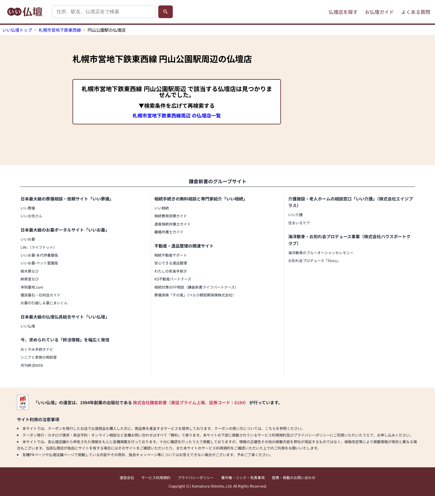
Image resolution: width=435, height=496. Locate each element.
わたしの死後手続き (170, 271)
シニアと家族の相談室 (39, 357)
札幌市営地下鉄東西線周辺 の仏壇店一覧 (177, 115)
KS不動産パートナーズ (172, 278)
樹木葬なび (30, 271)
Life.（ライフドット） (39, 247)
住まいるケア (299, 222)
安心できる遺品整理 (170, 262)
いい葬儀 (28, 207)
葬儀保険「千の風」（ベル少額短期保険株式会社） (195, 294)
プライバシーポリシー (196, 477)
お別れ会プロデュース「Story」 (314, 260)
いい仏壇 (28, 325)
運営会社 (127, 477)
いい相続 (161, 207)
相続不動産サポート (170, 255)
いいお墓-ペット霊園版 (39, 262)
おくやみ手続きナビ (37, 349)
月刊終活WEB (32, 365)
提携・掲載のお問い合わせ (293, 477)
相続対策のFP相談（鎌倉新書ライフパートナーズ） (196, 287)
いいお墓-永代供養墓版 (39, 255)
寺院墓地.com (32, 287)
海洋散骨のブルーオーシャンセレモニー (320, 252)
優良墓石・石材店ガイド (40, 294)
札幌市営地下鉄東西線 (60, 30)
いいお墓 (28, 239)
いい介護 (295, 214)
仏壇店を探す (343, 11)
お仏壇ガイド (379, 11)
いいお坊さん (31, 215)
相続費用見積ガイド (170, 215)
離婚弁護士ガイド (168, 231)
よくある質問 (415, 11)
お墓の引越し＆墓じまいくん (44, 302)
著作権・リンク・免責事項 (243, 477)
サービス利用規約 (155, 477)
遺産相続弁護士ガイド (172, 223)
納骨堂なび (30, 278)
